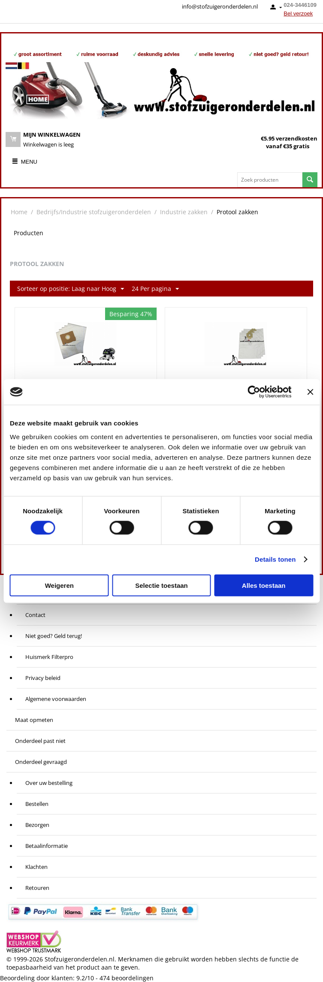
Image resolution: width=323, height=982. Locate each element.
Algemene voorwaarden (55, 699)
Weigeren (59, 585)
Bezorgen (37, 825)
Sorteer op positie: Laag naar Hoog (70, 288)
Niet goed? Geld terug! (53, 636)
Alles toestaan (264, 585)
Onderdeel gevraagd (41, 762)
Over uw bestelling (48, 783)
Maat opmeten (34, 720)
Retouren (37, 888)
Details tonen (275, 559)
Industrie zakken (184, 212)
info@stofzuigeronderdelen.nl (220, 6)
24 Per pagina (155, 288)
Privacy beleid (42, 678)
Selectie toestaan (161, 585)
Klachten (36, 867)
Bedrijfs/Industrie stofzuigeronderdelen (93, 212)
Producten (28, 233)
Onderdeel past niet (40, 741)
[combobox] (269, 179)
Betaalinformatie (46, 846)
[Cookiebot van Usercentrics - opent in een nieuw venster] (253, 392)
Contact (35, 615)
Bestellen (36, 804)
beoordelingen (127, 978)
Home (19, 212)
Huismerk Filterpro (49, 657)
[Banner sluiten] (310, 392)
